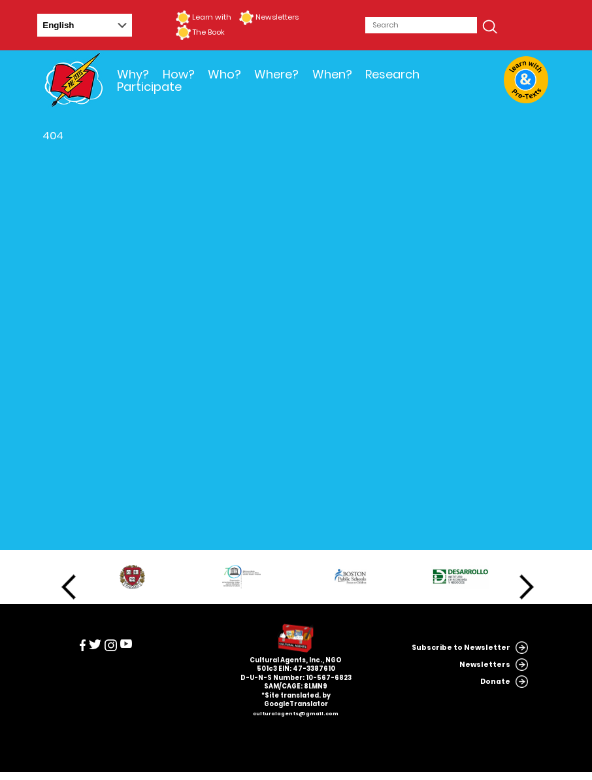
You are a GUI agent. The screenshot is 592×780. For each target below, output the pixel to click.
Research (392, 74)
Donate (495, 682)
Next (526, 587)
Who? (224, 74)
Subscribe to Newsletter (461, 648)
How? (179, 74)
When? (332, 74)
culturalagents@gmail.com (295, 713)
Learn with (211, 17)
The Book (208, 32)
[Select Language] (84, 25)
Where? (276, 74)
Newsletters (277, 17)
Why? (133, 74)
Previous (68, 587)
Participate (149, 86)
